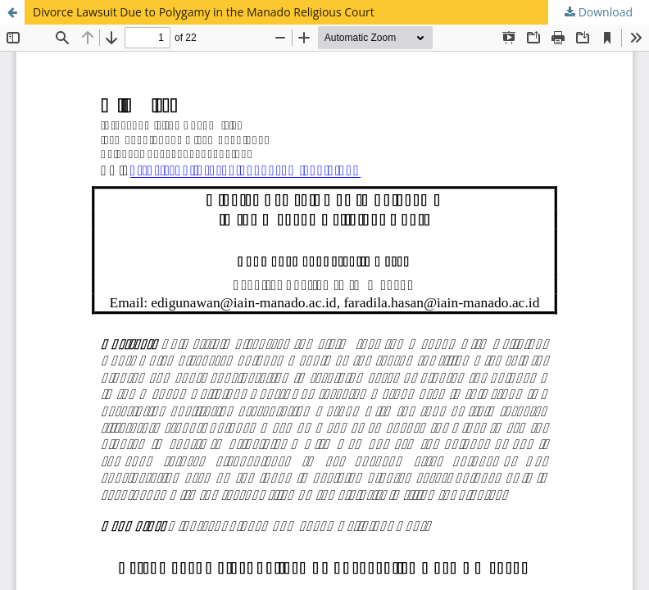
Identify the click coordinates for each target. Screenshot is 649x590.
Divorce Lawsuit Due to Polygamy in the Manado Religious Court (203, 12)
